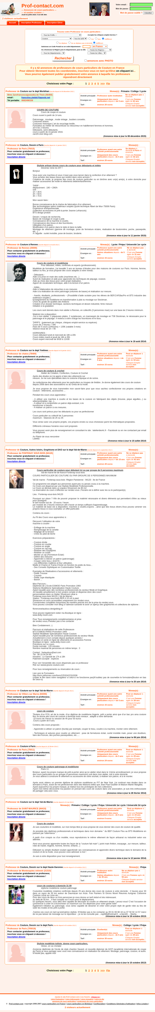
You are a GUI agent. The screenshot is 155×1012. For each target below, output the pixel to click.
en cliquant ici (124, 70)
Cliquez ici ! (95, 997)
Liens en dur (99, 999)
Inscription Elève (55, 23)
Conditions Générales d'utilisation (121, 1004)
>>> (102, 83)
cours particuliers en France (53, 1004)
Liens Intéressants (73, 999)
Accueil (12, 23)
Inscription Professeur (31, 23)
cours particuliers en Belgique (79, 1004)
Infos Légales (142, 1004)
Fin (108, 83)
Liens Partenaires (57, 999)
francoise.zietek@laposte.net (35, 97)
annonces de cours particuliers (64, 1001)
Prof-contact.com (72, 997)
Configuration (99, 1004)
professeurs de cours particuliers (90, 1001)
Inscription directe (16, 157)
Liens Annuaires (87, 999)
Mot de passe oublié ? (131, 13)
